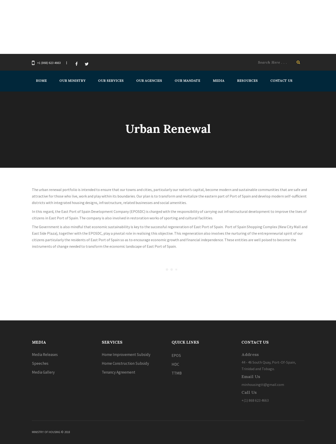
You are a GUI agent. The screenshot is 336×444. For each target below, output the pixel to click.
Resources (247, 81)
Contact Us (281, 81)
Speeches (40, 363)
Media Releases (45, 354)
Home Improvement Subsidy (126, 354)
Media (218, 81)
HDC (175, 364)
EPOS (176, 355)
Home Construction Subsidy (125, 363)
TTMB (177, 373)
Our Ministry (72, 81)
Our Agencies (149, 81)
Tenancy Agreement (118, 372)
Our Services (111, 81)
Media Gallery (43, 372)
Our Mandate (187, 81)
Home (41, 81)
